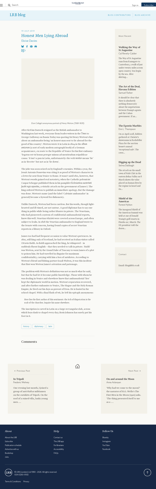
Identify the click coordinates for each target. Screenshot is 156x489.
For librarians (59, 445)
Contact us (58, 438)
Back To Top (147, 472)
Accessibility (59, 449)
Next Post (134, 371)
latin (50, 326)
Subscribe (144, 5)
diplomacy (38, 326)
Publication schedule (13, 445)
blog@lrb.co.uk (132, 265)
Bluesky (105, 438)
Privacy (26, 482)
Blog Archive (143, 15)
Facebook (106, 449)
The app (59, 441)
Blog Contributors (119, 15)
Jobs (7, 457)
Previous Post (22, 371)
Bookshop (9, 453)
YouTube (106, 445)
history (26, 326)
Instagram (106, 441)
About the (11, 438)
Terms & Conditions (13, 482)
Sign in (130, 5)
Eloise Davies (29, 41)
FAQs (56, 453)
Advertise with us (12, 449)
